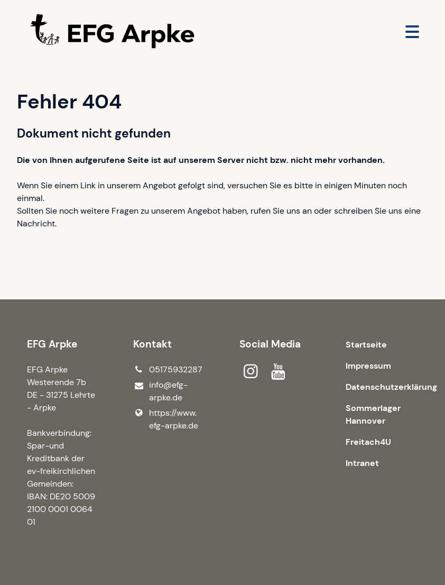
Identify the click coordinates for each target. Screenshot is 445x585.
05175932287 (167, 369)
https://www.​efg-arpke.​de (165, 419)
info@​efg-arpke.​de (160, 391)
